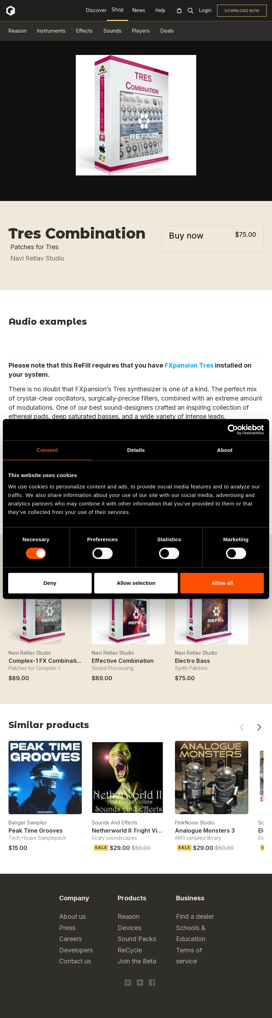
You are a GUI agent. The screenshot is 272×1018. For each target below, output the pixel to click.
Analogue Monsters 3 (205, 830)
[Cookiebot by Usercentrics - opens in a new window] (233, 429)
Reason (17, 31)
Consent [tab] (47, 450)
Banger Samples (27, 823)
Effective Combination (123, 660)
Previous (241, 727)
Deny (49, 583)
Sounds (112, 31)
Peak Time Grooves (35, 830)
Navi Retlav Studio (37, 258)
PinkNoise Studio (195, 823)
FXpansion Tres (189, 365)
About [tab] (225, 450)
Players (141, 31)
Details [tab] (136, 450)
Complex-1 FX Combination (46, 660)
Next (259, 727)
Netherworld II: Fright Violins (131, 830)
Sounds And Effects (114, 823)
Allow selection (136, 583)
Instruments (51, 31)
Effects (84, 31)
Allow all (222, 583)
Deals (167, 31)
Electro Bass (192, 660)
